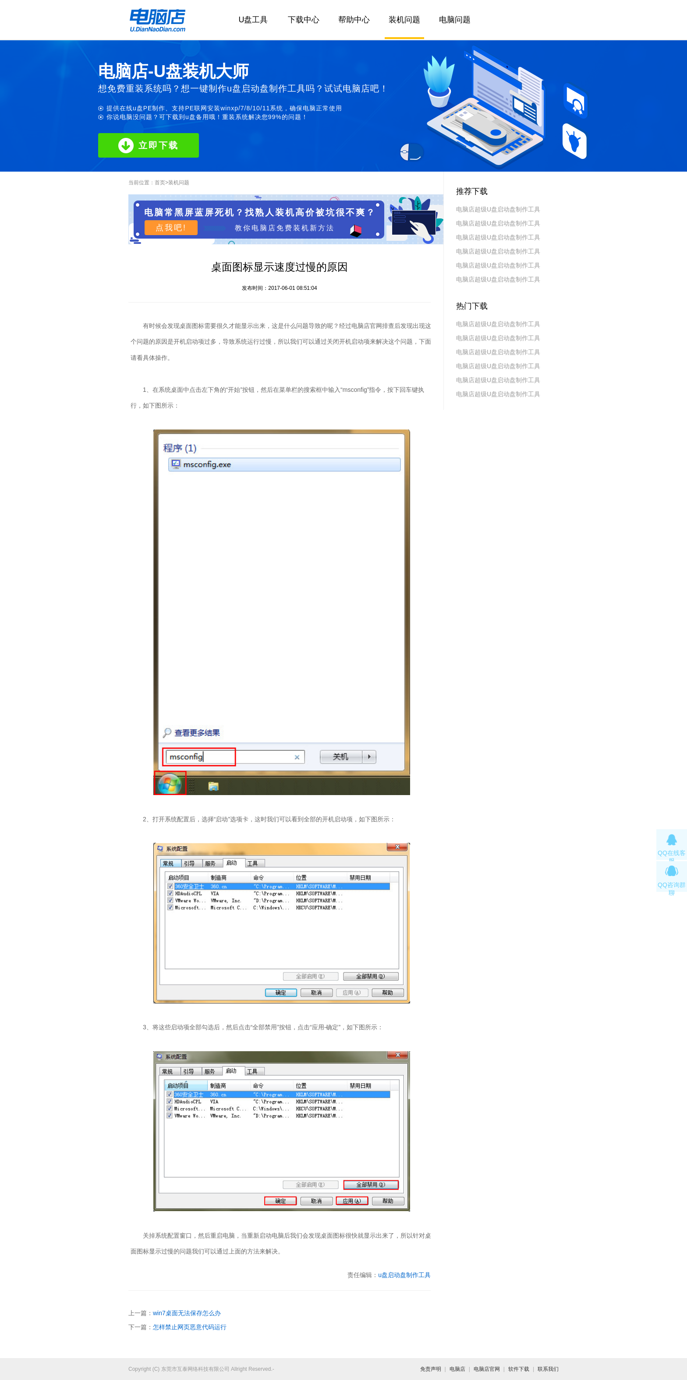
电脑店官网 (487, 1369)
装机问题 (404, 19)
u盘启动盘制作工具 (404, 1274)
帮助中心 (354, 19)
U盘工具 (253, 19)
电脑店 (457, 1369)
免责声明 (430, 1369)
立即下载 (148, 145)
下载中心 (303, 19)
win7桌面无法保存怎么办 (187, 1313)
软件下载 (518, 1369)
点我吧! (171, 227)
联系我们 (548, 1369)
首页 (160, 183)
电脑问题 (455, 19)
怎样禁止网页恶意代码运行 (190, 1327)
